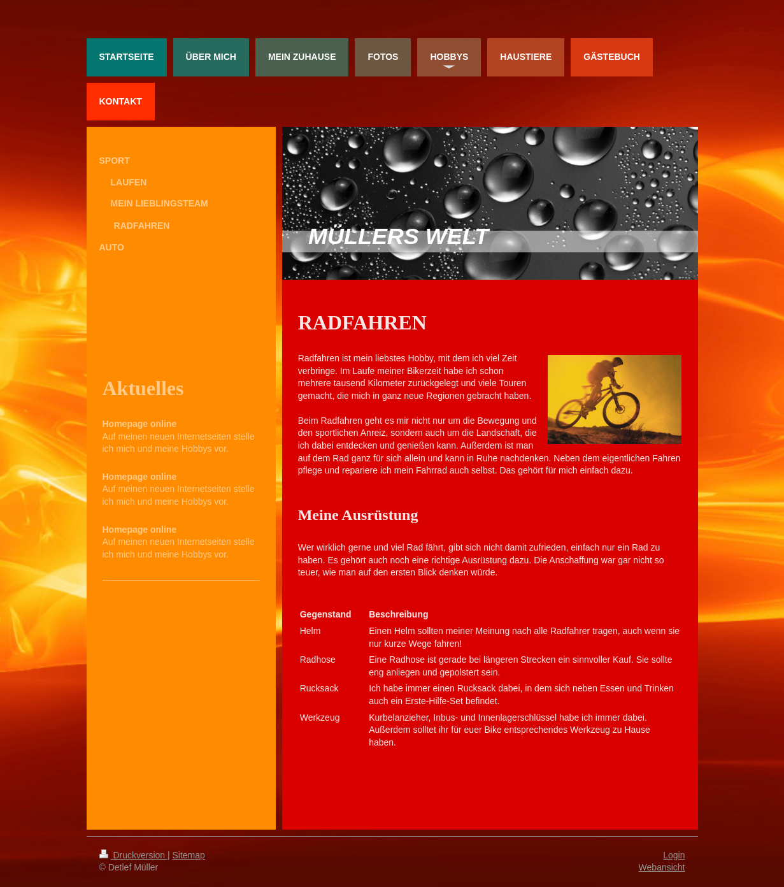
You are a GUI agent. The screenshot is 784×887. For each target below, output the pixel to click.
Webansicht (662, 867)
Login (674, 855)
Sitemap (189, 855)
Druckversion (133, 855)
